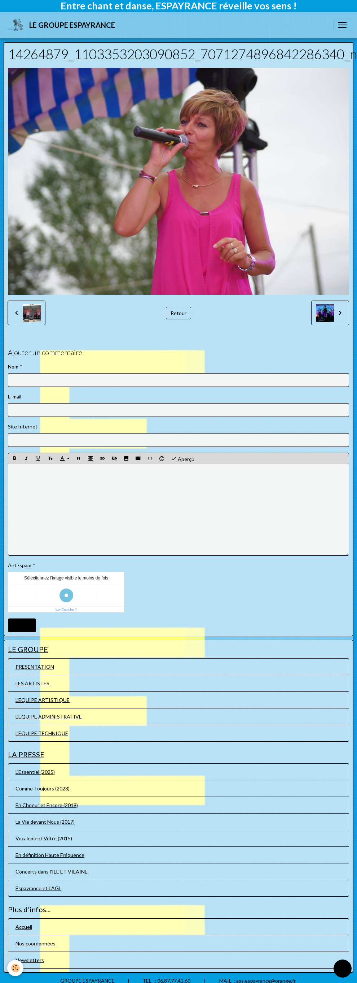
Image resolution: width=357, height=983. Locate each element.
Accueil (24, 927)
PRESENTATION (35, 667)
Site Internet (23, 426)
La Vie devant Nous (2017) (45, 822)
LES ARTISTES (32, 683)
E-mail (14, 396)
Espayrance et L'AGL (38, 888)
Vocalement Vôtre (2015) (44, 838)
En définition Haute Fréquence (50, 855)
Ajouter (22, 625)
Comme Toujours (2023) (43, 788)
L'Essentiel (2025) (35, 772)
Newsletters (30, 960)
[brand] (62, 25)
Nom (13, 366)
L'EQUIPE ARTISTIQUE (43, 700)
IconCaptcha (65, 609)
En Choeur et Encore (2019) (47, 805)
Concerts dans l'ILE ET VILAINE (52, 871)
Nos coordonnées (36, 943)
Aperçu (182, 458)
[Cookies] (15, 968)
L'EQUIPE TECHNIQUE (42, 733)
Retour (178, 313)
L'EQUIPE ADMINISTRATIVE (49, 716)
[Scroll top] (343, 969)
